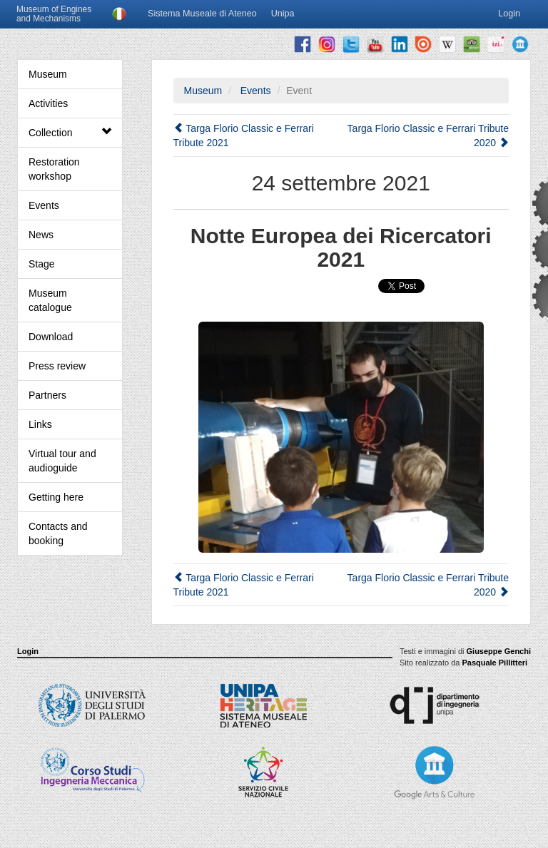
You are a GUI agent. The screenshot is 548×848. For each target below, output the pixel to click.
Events (44, 205)
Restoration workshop (54, 169)
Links (40, 424)
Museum (48, 74)
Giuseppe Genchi (499, 651)
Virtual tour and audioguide (62, 461)
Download (51, 336)
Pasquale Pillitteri (494, 662)
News (41, 234)
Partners (47, 395)
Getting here (56, 497)
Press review (57, 366)
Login (28, 651)
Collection (70, 132)
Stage (42, 264)
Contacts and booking (58, 533)
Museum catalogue (50, 300)
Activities (48, 103)
